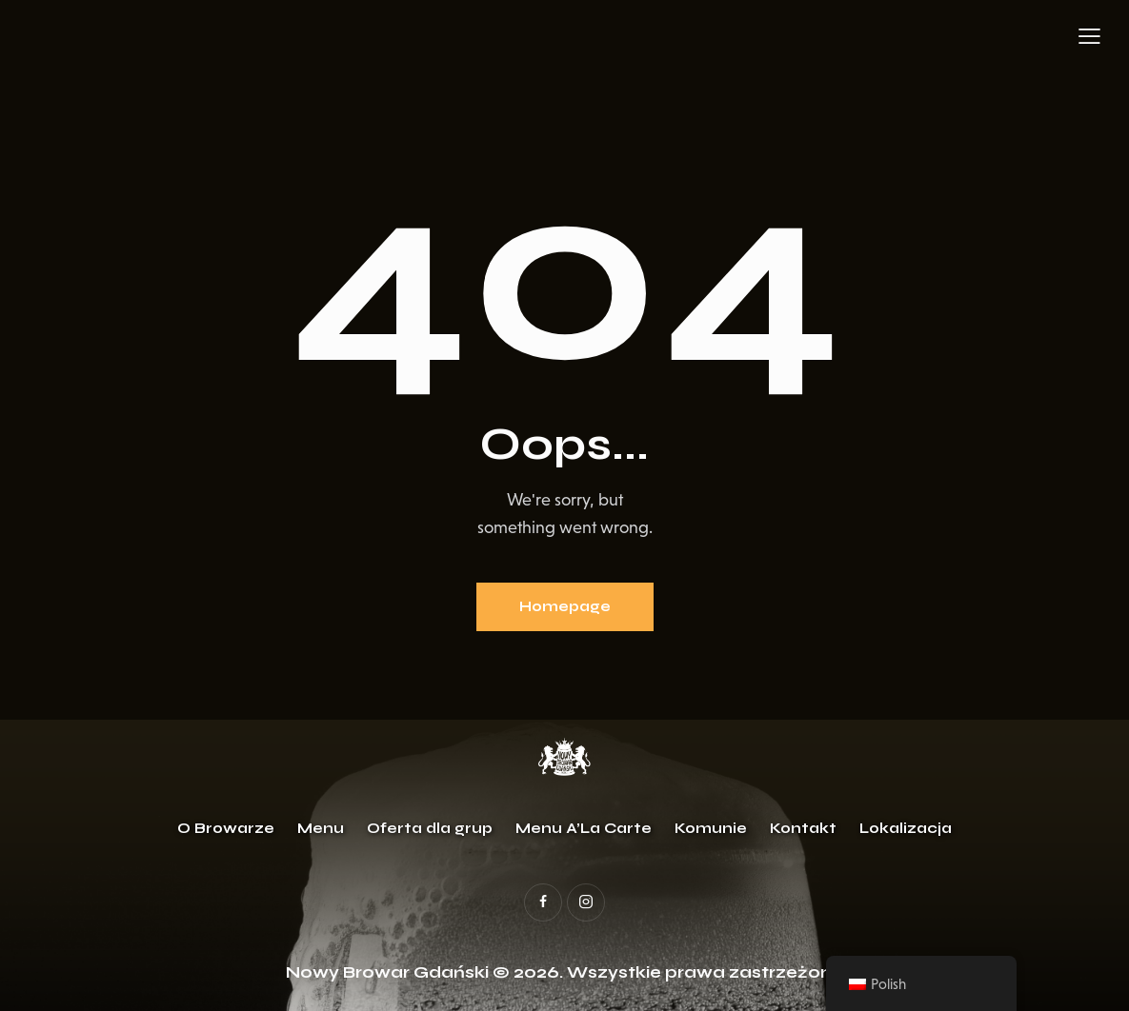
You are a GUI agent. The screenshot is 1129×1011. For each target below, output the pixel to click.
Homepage (565, 606)
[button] (1089, 36)
